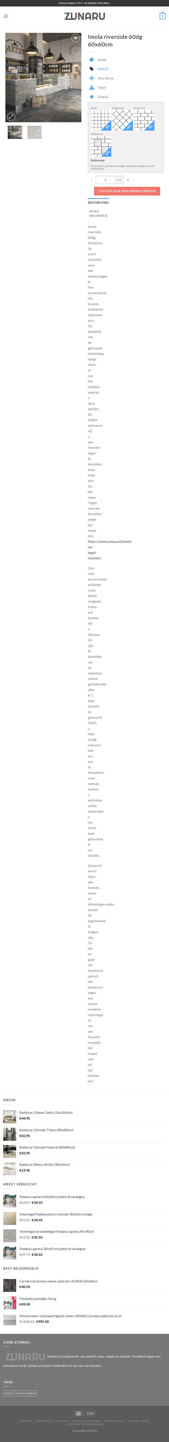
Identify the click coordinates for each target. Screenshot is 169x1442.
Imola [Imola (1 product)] (8, 1393)
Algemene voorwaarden (85, 1424)
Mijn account (139, 1421)
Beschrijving (98, 202)
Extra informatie (98, 213)
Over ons (25, 1421)
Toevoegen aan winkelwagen (127, 191)
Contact (62, 1421)
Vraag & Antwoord (86, 1421)
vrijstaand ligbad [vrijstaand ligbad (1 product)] (25, 1393)
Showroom (43, 1421)
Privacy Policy (115, 1421)
